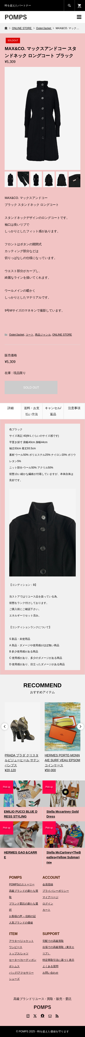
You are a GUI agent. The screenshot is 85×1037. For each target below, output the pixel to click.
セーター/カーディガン (22, 959)
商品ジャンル (43, 334)
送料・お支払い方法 (31, 411)
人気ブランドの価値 (21, 922)
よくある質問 (50, 966)
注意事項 (74, 408)
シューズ (14, 978)
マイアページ (50, 897)
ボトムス (14, 966)
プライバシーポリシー (55, 890)
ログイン (47, 903)
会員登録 (47, 884)
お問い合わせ (50, 972)
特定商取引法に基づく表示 (58, 959)
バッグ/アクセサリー (21, 972)
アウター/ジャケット (21, 941)
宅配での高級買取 (53, 941)
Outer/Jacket (16, 334)
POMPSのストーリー (21, 884)
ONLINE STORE (62, 334)
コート (29, 334)
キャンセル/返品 (53, 411)
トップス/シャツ (18, 953)
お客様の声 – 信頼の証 (22, 916)
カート (46, 909)
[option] (22, 737)
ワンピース (15, 947)
